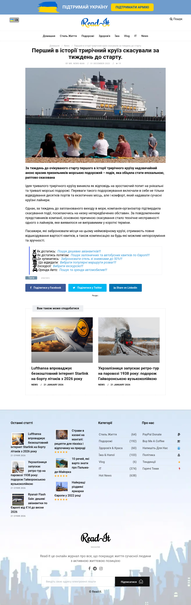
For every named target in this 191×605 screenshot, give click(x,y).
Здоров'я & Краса (110, 448)
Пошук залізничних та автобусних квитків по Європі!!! (110, 255)
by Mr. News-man (75, 64)
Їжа (117, 36)
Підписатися (132, 581)
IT (135, 36)
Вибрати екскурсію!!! (68, 266)
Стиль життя (68, 36)
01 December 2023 (100, 64)
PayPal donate (152, 434)
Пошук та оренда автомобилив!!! (83, 270)
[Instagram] (101, 569)
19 (118, 64)
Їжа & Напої (107, 455)
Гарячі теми (151, 468)
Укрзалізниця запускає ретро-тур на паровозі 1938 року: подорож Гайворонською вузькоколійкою (128, 373)
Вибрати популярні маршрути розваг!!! (88, 262)
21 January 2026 (53, 384)
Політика (149, 455)
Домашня (49, 36)
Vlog (127, 36)
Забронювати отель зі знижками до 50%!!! (91, 259)
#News (45, 278)
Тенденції (149, 462)
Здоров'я (104, 36)
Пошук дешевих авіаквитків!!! (79, 251)
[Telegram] (95, 569)
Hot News (105, 475)
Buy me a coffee (153, 441)
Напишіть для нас (155, 448)
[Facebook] (89, 569)
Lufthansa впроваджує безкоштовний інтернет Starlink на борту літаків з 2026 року (59, 373)
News (144, 36)
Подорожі (87, 36)
